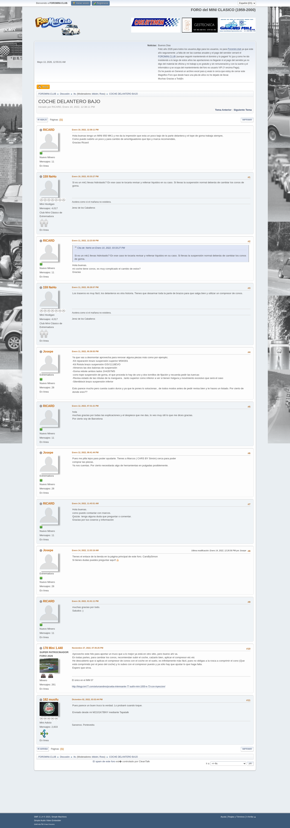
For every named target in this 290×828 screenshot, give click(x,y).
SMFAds (37, 824)
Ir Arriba (43, 749)
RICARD (48, 129)
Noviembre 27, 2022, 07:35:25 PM (87, 648)
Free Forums (49, 824)
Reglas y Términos (236, 817)
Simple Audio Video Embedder (47, 820)
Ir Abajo (42, 120)
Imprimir (247, 120)
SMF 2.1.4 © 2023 (42, 817)
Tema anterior (223, 109)
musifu (53, 699)
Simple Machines (59, 817)
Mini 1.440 (56, 648)
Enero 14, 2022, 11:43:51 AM (85, 503)
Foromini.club (234, 49)
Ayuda (223, 817)
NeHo (53, 176)
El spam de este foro (104, 761)
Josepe (48, 351)
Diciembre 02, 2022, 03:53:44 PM (87, 699)
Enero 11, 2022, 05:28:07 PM (85, 287)
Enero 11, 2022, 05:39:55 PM (85, 351)
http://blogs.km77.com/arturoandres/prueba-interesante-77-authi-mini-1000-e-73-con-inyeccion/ (118, 686)
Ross (102, 94)
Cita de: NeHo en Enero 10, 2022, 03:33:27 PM (101, 248)
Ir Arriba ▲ (251, 817)
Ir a (207, 763)
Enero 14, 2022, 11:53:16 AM (85, 550)
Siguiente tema (243, 109)
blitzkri (95, 94)
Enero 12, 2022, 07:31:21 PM (85, 406)
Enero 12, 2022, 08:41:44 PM (85, 452)
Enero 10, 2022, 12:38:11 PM (85, 130)
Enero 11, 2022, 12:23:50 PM (85, 240)
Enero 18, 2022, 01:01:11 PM (85, 601)
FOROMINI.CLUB (167, 56)
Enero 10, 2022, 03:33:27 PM (85, 176)
